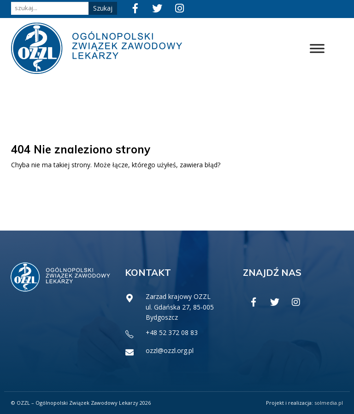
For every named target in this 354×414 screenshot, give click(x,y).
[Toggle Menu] (317, 48)
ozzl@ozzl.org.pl (170, 350)
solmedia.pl (328, 402)
